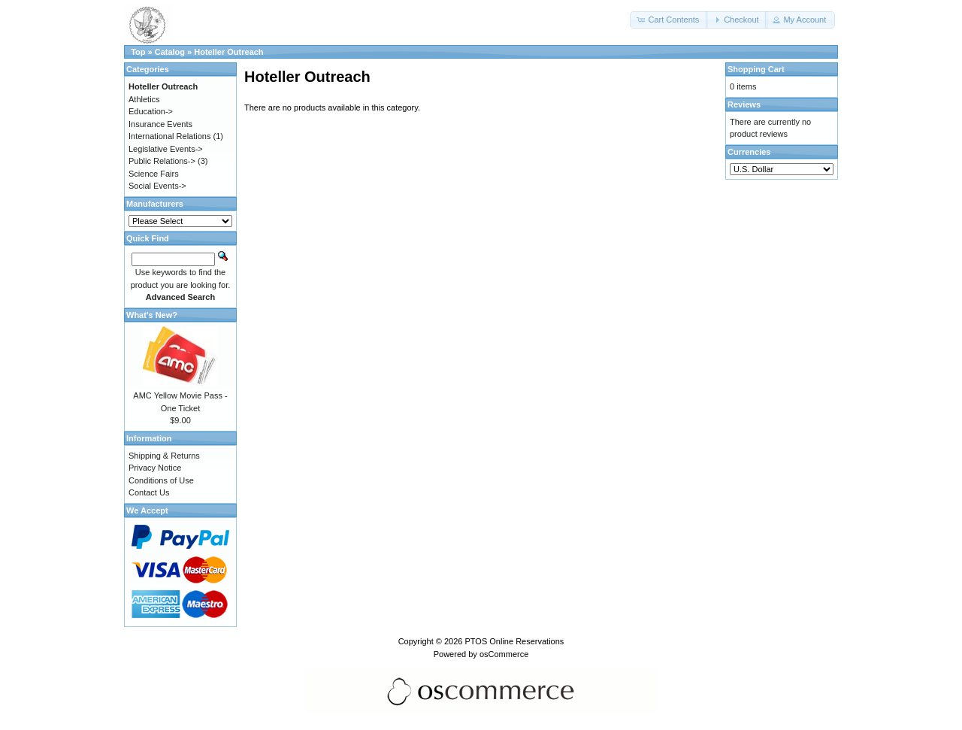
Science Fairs (154, 173)
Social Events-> (157, 185)
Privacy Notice (155, 467)
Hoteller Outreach (228, 51)
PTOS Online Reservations (514, 641)
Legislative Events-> (166, 148)
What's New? (151, 315)
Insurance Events (160, 124)
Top (138, 51)
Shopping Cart (756, 69)
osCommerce (503, 654)
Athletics (144, 99)
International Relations (169, 136)
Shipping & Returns (164, 455)
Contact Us (149, 492)
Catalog (170, 51)
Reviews (744, 104)
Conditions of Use (161, 480)
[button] (669, 20)
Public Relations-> (162, 160)
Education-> (151, 111)
